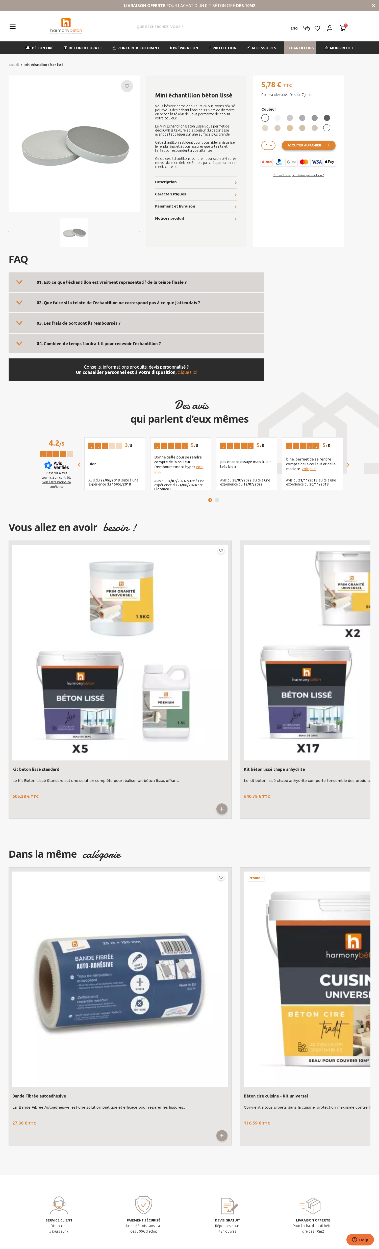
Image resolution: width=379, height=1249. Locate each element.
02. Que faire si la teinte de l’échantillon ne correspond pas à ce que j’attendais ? (118, 302)
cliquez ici (187, 372)
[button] (39, 48)
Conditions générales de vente (198, 1229)
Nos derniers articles (302, 1059)
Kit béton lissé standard (35, 630)
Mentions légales (128, 1229)
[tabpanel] (114, 463)
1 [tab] (210, 500)
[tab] (136, 282)
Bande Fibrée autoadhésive (39, 846)
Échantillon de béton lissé (223, 630)
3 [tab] (235, 924)
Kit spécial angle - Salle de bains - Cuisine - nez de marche (323, 848)
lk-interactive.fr (239, 1239)
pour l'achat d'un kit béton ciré (189, 5)
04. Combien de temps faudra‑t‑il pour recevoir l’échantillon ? (99, 343)
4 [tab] (325, 924)
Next (363, 745)
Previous (346, 745)
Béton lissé (301, 630)
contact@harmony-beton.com (77, 1149)
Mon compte (217, 1059)
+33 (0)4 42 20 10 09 (69, 1139)
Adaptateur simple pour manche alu (233, 846)
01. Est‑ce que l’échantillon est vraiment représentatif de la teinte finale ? (112, 282)
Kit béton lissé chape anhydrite (135, 630)
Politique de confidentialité (252, 1229)
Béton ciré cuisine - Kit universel (137, 846)
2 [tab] (217, 500)
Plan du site (157, 1229)
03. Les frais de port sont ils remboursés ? (78, 323)
